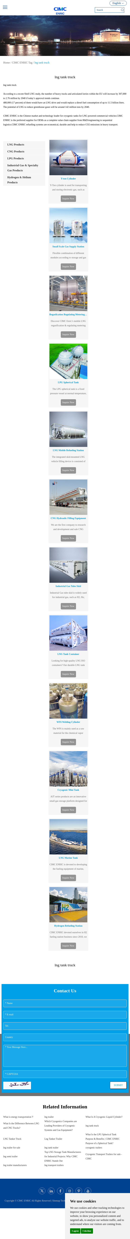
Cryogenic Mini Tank (68, 790)
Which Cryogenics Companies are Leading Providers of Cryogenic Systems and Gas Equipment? (60, 1125)
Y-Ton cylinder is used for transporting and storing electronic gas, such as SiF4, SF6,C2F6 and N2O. (68, 188)
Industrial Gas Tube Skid (68, 586)
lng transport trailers (54, 1165)
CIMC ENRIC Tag (22, 62)
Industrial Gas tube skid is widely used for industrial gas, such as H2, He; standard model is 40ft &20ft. (68, 595)
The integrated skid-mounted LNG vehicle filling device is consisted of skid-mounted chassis (68, 460)
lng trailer (49, 1117)
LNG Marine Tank (68, 858)
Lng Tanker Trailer (53, 1139)
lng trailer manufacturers (15, 1165)
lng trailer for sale (11, 1147)
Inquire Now (68, 198)
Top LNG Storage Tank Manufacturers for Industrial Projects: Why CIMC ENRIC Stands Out (62, 1156)
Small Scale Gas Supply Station (68, 246)
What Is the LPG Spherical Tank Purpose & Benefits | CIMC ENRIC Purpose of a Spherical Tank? (103, 1139)
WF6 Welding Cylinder (68, 722)
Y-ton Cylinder (68, 178)
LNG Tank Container (68, 654)
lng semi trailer (10, 1156)
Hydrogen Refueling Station (68, 926)
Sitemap (56, 1200)
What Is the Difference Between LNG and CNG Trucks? (21, 1125)
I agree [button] (75, 1231)
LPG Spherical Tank (68, 382)
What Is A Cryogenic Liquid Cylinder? (104, 1117)
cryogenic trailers (94, 1147)
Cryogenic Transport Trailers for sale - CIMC (104, 1156)
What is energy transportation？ (18, 1117)
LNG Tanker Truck (12, 1139)
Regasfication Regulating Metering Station (68, 314)
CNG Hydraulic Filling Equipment (68, 518)
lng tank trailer (51, 1147)
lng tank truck (42, 62)
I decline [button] (87, 1231)
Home (6, 62)
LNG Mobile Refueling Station (68, 450)
